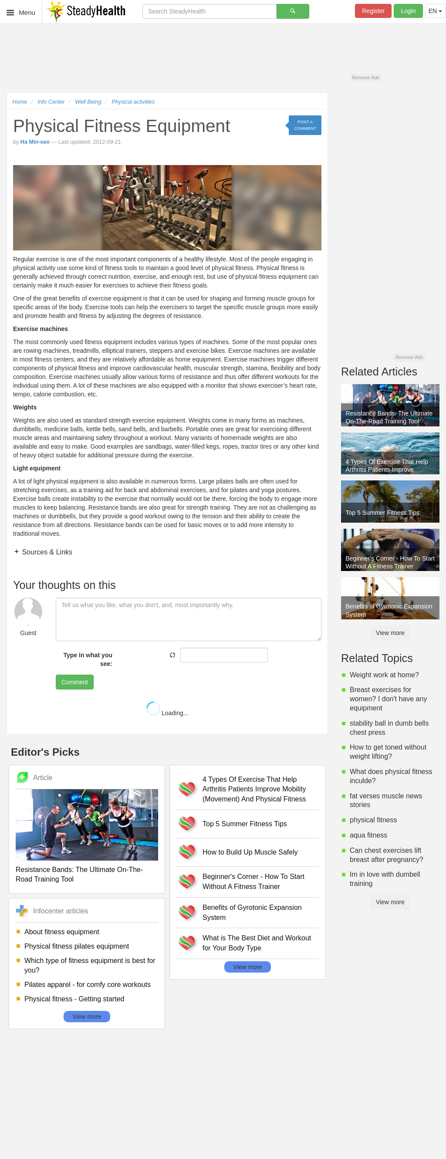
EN (435, 10)
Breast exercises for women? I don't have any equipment (388, 699)
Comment (74, 682)
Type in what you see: (87, 659)
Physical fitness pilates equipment (76, 946)
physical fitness (373, 820)
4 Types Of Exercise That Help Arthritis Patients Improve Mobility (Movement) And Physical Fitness (254, 789)
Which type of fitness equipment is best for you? (89, 965)
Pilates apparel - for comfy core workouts (87, 984)
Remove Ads (365, 77)
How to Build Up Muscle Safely (250, 852)
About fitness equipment (61, 932)
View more (87, 1016)
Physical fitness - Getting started (74, 999)
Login (408, 10)
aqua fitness (368, 835)
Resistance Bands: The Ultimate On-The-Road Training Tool (79, 874)
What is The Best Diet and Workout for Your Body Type (257, 943)
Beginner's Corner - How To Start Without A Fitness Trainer (253, 881)
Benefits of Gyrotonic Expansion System (252, 912)
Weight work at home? (384, 675)
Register (373, 10)
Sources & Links (46, 552)
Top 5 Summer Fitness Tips (245, 824)
